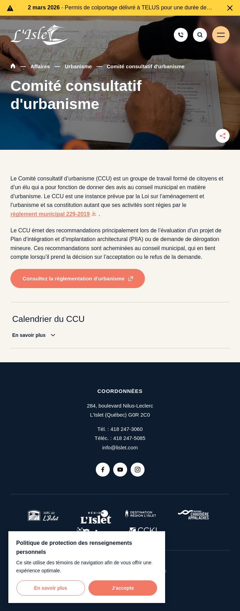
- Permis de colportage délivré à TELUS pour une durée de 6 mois (120, 7)
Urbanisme (78, 66)
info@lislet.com (120, 447)
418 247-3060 (126, 429)
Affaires (40, 66)
